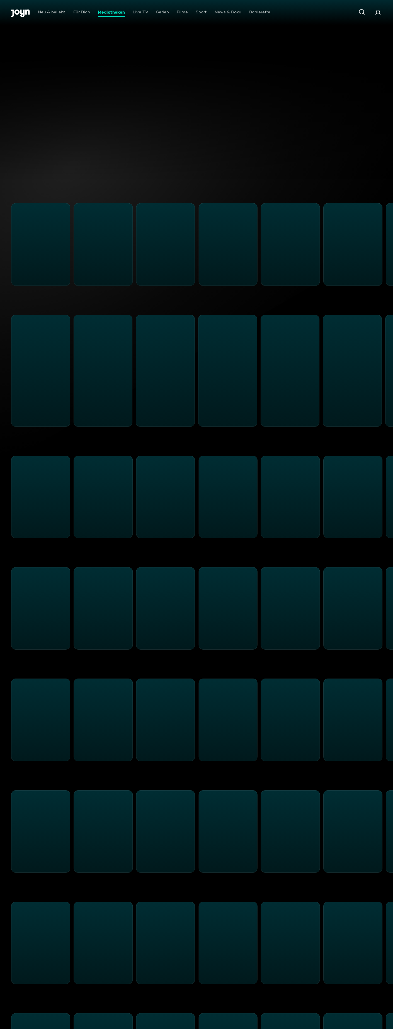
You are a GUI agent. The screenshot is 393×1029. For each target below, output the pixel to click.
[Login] (378, 12)
